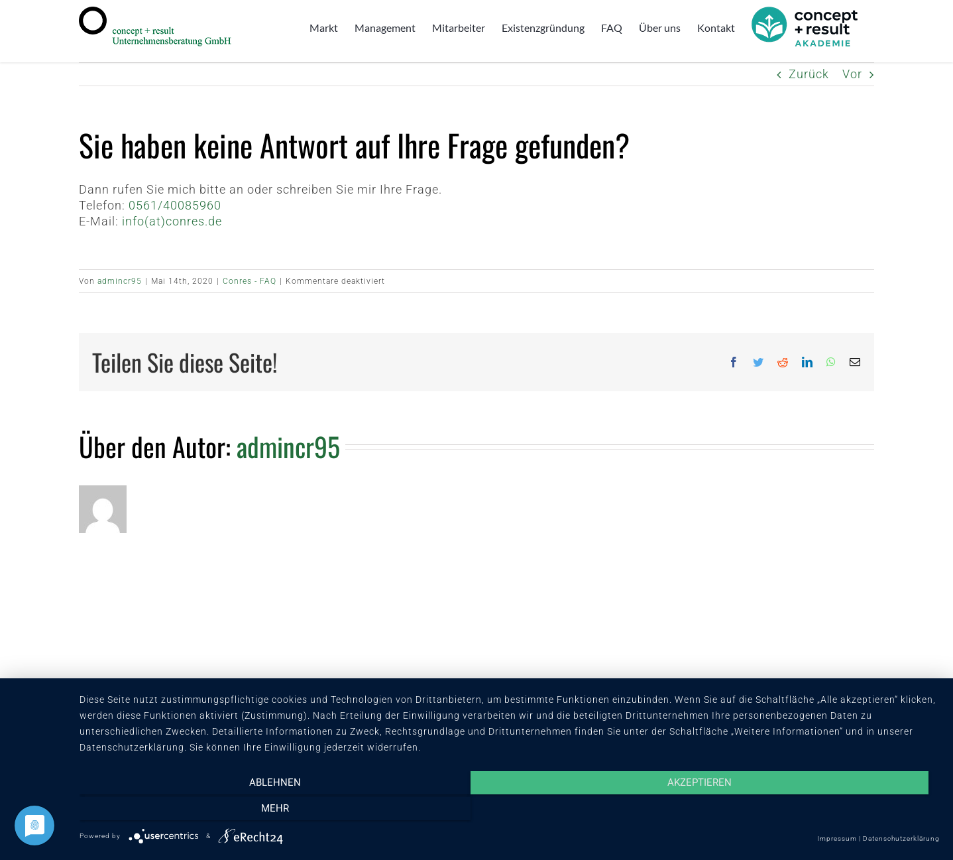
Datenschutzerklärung (901, 838)
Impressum (837, 838)
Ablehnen (209, 812)
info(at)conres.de (172, 221)
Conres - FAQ (249, 281)
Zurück (809, 74)
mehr (810, 812)
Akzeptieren (509, 812)
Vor (852, 74)
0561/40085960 (175, 205)
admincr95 (119, 281)
